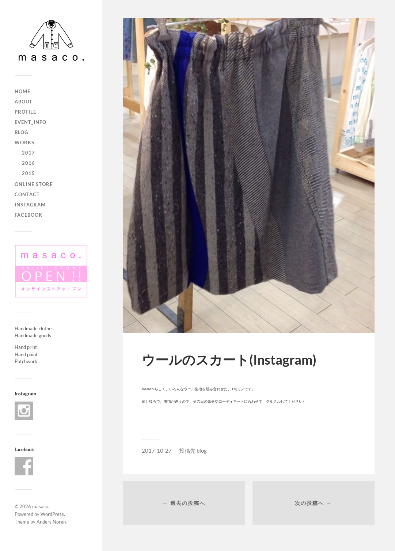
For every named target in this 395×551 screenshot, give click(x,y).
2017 (28, 153)
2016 (28, 163)
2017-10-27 (157, 450)
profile (25, 112)
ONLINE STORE (34, 184)
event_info (30, 122)
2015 (28, 173)
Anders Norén (51, 522)
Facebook (28, 215)
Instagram (30, 205)
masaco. (40, 506)
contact (27, 194)
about (24, 101)
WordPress (52, 514)
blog (21, 132)
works (24, 142)
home (22, 91)
